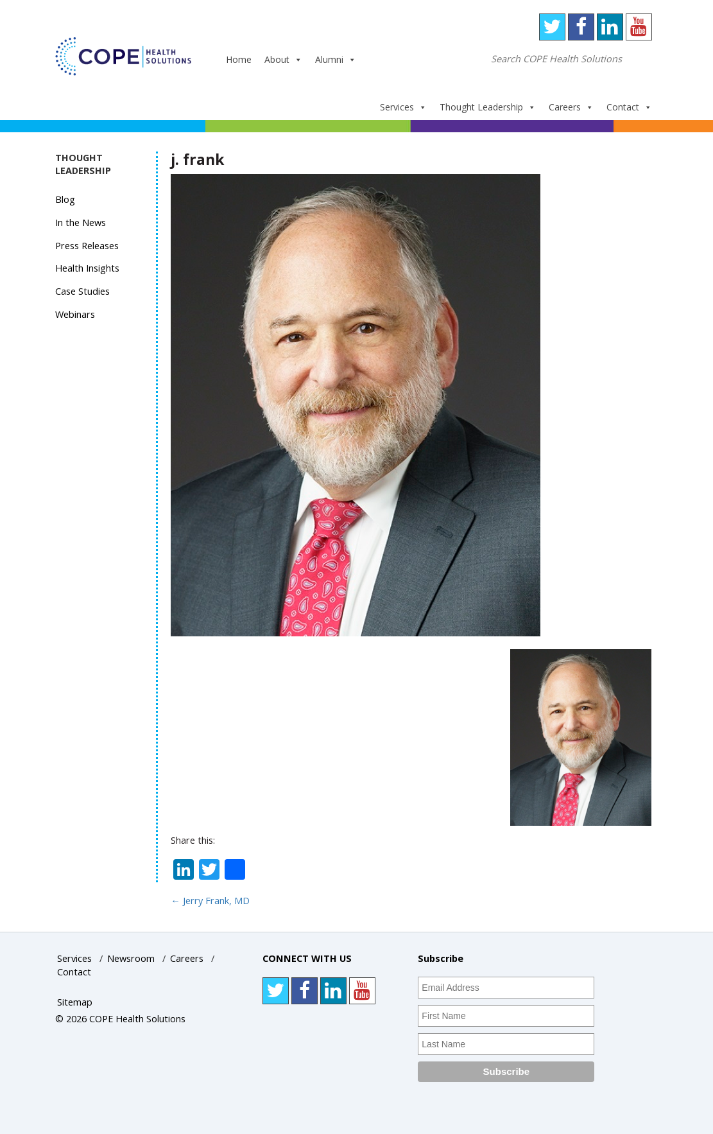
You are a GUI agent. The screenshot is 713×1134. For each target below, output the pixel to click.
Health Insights (87, 268)
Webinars (75, 314)
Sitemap (74, 1002)
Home (239, 59)
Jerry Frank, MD (210, 900)
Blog (65, 199)
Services (403, 107)
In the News (80, 222)
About (283, 59)
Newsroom (131, 958)
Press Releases (87, 246)
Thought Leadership (488, 107)
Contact (629, 107)
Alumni (335, 59)
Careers (571, 107)
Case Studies (82, 291)
